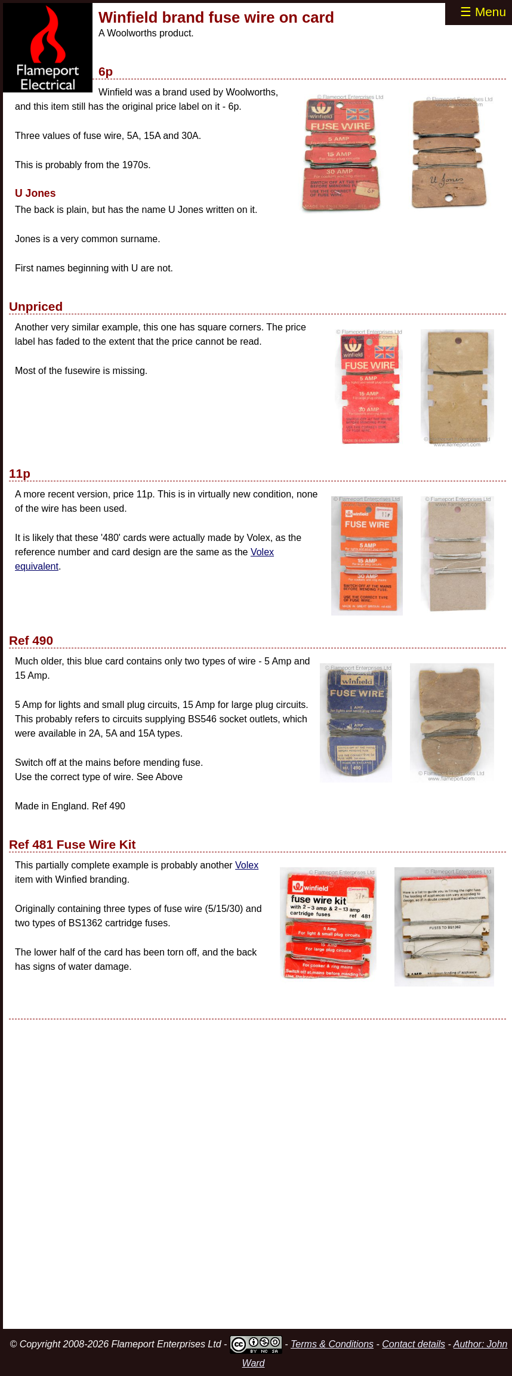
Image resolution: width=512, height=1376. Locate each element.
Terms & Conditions (332, 1344)
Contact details (413, 1344)
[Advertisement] (257, 1174)
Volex (246, 865)
